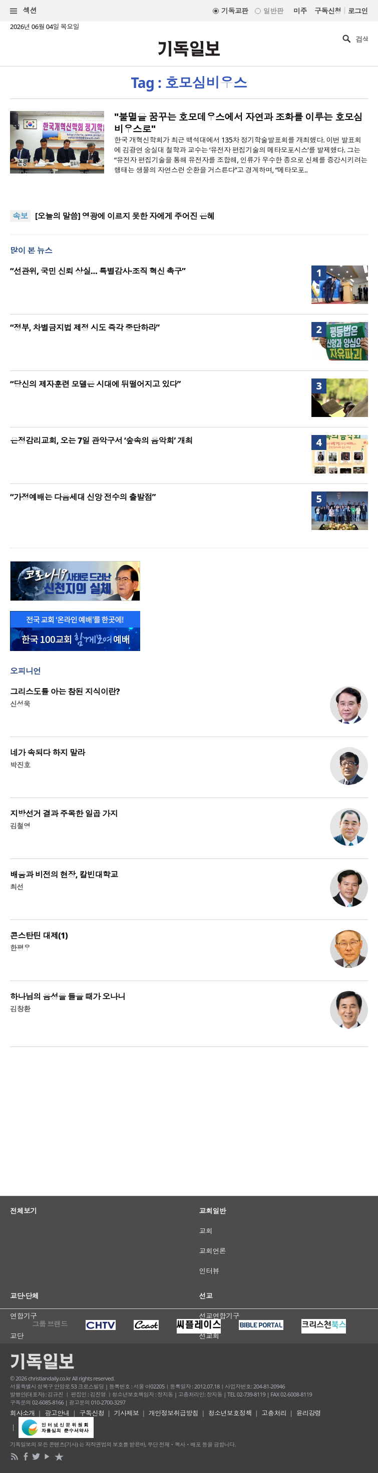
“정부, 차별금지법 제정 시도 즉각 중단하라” (85, 327)
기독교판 (234, 11)
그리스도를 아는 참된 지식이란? (65, 691)
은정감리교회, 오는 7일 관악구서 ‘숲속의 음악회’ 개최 (101, 440)
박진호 (20, 765)
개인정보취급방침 (174, 1413)
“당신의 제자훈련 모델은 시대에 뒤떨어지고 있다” (95, 384)
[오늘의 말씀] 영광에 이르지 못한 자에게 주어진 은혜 (125, 216)
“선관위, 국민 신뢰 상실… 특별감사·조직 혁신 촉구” (97, 271)
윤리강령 (308, 1413)
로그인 (358, 11)
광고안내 (57, 1413)
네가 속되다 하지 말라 (47, 752)
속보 (20, 216)
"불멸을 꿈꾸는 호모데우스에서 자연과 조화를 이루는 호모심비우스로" (238, 123)
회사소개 (22, 1413)
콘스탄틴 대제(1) (39, 935)
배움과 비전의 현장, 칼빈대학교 (64, 874)
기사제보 (126, 1413)
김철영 (20, 825)
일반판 (273, 11)
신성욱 (20, 703)
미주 (300, 11)
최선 (17, 887)
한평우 (20, 947)
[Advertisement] (189, 1176)
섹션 (23, 11)
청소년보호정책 (230, 1413)
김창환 (20, 1009)
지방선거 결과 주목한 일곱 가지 (64, 813)
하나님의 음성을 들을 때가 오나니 (68, 996)
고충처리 (273, 1413)
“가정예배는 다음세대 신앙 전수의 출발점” (83, 497)
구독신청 (327, 11)
